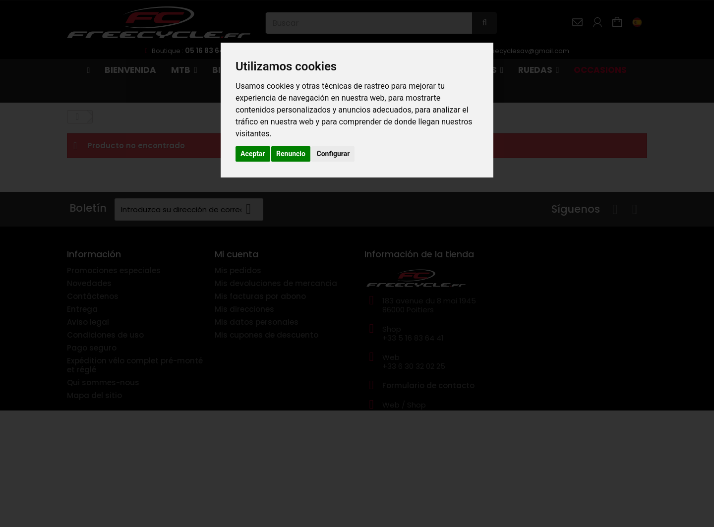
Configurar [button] (333, 154)
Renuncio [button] (290, 154)
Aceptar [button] (252, 154)
